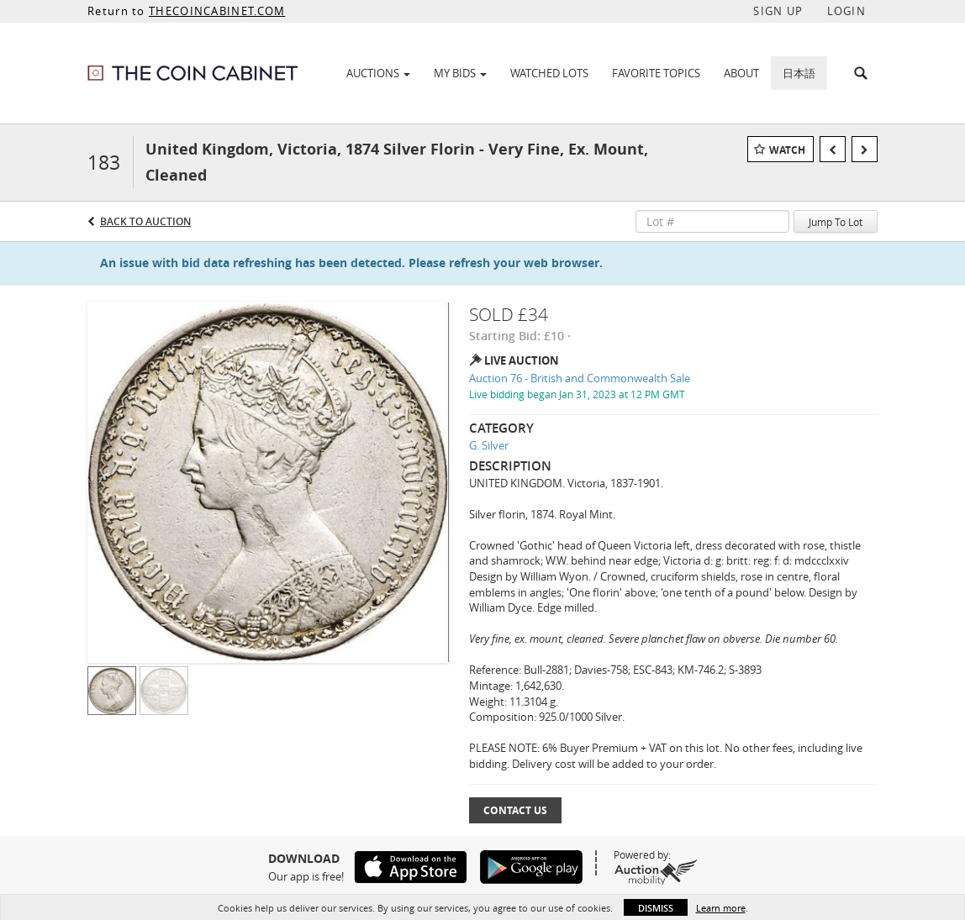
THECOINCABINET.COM (217, 10)
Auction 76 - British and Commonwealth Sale (579, 378)
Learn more (721, 908)
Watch (787, 150)
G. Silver (489, 445)
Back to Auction (145, 221)
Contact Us (515, 810)
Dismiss (655, 908)
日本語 (799, 73)
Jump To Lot (835, 222)
